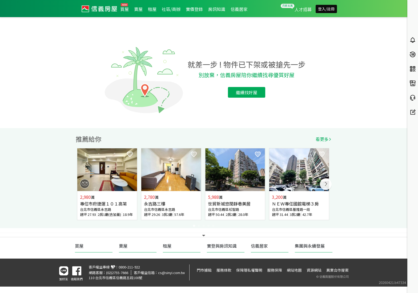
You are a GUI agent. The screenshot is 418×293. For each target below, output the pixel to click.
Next (326, 184)
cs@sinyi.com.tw (171, 272)
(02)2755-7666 (117, 272)
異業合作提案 (337, 270)
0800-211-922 (129, 267)
